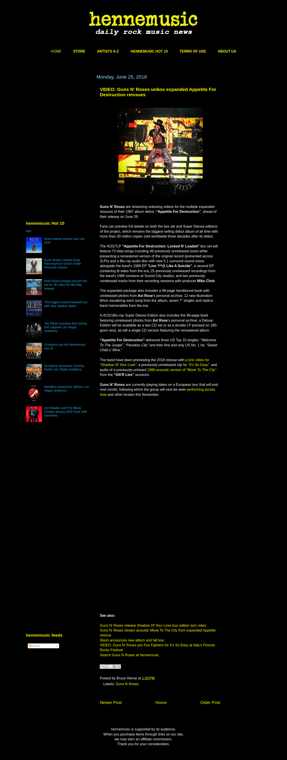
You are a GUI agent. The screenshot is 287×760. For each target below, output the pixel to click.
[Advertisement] (59, 116)
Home (161, 702)
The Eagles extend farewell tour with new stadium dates (66, 304)
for (196, 365)
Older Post (210, 702)
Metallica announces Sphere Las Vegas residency (66, 388)
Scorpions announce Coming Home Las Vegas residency (64, 367)
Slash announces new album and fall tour (132, 640)
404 (28, 231)
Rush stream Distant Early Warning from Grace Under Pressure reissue (62, 263)
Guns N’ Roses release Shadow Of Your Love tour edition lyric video (153, 625)
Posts (34, 646)
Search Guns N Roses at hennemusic (129, 655)
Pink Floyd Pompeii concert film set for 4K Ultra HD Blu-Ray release (65, 284)
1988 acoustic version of (181, 370)
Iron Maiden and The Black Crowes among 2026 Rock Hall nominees (65, 411)
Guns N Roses (127, 684)
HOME (56, 51)
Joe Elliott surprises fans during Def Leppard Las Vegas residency (65, 327)
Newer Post (111, 702)
